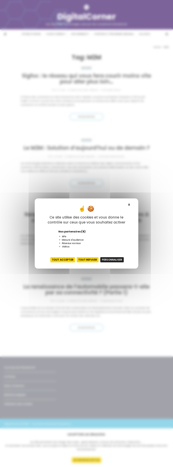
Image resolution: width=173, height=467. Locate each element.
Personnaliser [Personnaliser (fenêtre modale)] (112, 260)
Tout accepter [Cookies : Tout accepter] (62, 260)
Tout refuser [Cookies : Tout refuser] (87, 260)
